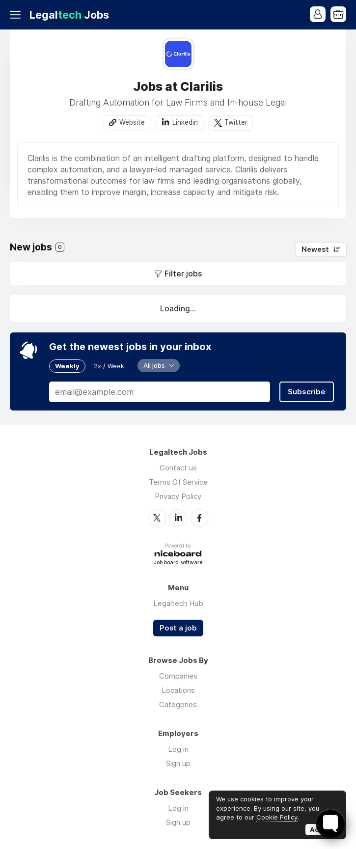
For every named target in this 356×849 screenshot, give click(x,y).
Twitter (235, 122)
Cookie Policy (277, 817)
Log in (178, 749)
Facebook (199, 518)
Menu (17, 14)
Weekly (67, 366)
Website (132, 122)
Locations (178, 690)
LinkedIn (178, 518)
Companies (178, 676)
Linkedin (185, 122)
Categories (178, 704)
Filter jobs (183, 273)
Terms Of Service (178, 482)
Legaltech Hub (178, 603)
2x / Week (109, 366)
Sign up (178, 763)
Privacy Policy (178, 496)
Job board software (178, 563)
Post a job (178, 628)
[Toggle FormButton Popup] (330, 823)
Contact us (178, 467)
